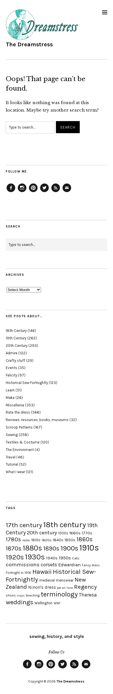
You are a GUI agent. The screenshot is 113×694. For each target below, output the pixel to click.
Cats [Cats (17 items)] (75, 558)
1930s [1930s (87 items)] (35, 556)
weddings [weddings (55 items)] (19, 602)
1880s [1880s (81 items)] (32, 548)
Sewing (12, 435)
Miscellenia (15, 405)
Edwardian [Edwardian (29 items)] (69, 564)
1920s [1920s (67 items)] (15, 557)
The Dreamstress (29, 44)
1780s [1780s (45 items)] (13, 539)
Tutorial (12, 464)
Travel (10, 457)
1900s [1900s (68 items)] (69, 548)
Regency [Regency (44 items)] (85, 586)
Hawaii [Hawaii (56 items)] (42, 572)
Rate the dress (18, 412)
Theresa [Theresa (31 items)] (88, 595)
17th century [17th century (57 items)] (24, 525)
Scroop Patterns (19, 427)
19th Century (16, 338)
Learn (10, 390)
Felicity (11, 375)
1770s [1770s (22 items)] (87, 533)
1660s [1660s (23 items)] (75, 533)
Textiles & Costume (23, 442)
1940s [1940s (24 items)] (52, 558)
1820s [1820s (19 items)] (47, 540)
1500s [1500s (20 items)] (63, 533)
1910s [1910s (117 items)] (89, 547)
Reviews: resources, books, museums (37, 420)
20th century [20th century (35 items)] (42, 532)
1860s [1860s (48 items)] (85, 539)
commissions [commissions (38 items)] (23, 564)
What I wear (15, 472)
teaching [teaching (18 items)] (33, 595)
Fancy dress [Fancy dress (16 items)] (91, 565)
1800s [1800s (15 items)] (26, 540)
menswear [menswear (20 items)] (64, 580)
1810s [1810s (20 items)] (35, 540)
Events (11, 368)
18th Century (16, 330)
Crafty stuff (15, 360)
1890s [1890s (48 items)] (51, 548)
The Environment (20, 450)
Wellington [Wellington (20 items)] (43, 603)
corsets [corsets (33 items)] (49, 564)
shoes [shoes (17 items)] (11, 595)
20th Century (17, 345)
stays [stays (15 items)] (21, 595)
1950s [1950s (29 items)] (65, 558)
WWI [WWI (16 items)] (57, 603)
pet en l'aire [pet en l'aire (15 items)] (65, 588)
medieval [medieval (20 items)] (47, 580)
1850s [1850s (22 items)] (70, 540)
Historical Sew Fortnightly (27, 383)
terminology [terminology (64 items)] (59, 594)
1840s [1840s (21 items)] (58, 540)
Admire (11, 353)
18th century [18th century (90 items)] (64, 524)
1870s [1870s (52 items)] (14, 548)
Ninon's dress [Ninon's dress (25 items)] (42, 587)
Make (10, 397)
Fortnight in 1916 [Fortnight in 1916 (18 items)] (18, 573)
